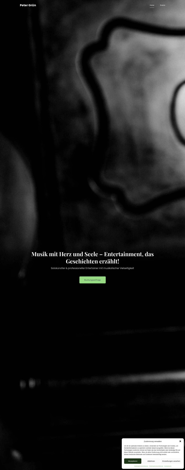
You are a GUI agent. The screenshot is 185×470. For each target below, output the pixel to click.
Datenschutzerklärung (141, 466)
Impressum (167, 466)
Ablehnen (151, 461)
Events (162, 5)
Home (152, 5)
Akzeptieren (132, 461)
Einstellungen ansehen (171, 461)
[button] (180, 441)
